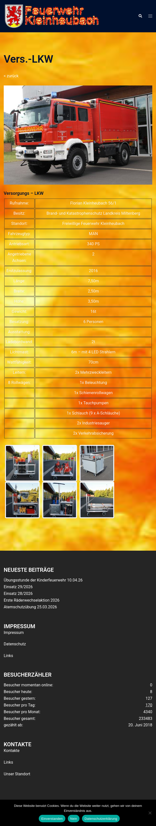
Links (8, 655)
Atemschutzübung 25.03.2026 (30, 607)
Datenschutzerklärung (100, 819)
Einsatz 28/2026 (18, 593)
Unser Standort (17, 774)
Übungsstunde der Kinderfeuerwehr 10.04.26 (43, 580)
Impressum (14, 632)
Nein (73, 819)
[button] (140, 16)
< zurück (11, 76)
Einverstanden (52, 819)
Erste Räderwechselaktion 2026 (31, 600)
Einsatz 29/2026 (18, 586)
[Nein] (149, 812)
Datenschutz (15, 644)
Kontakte (12, 750)
